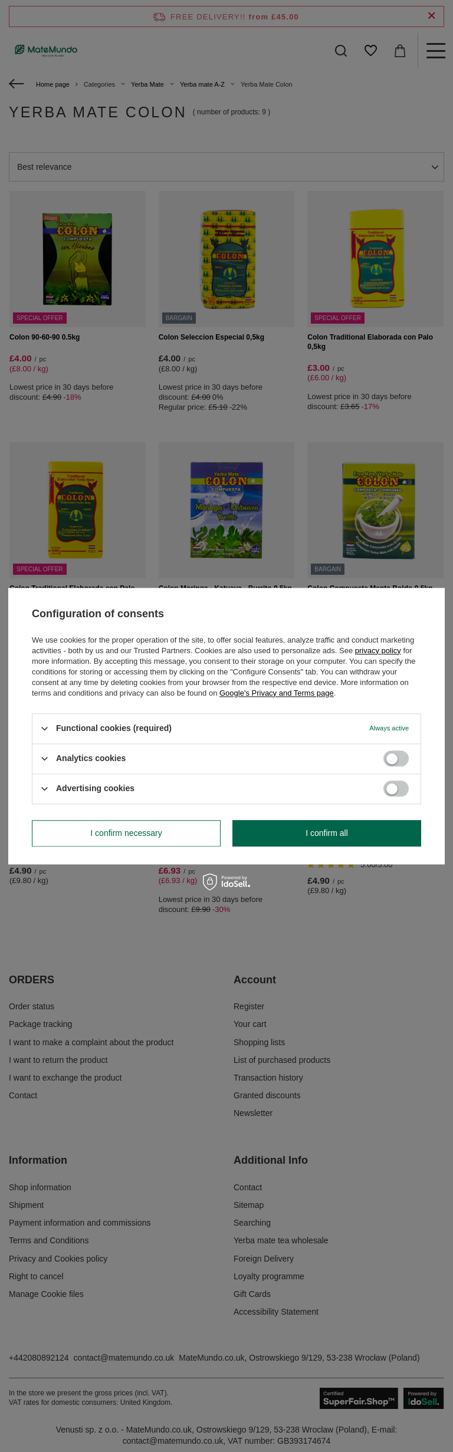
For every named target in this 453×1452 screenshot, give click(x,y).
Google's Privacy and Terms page (276, 693)
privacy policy (378, 650)
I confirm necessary (126, 833)
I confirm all (327, 833)
